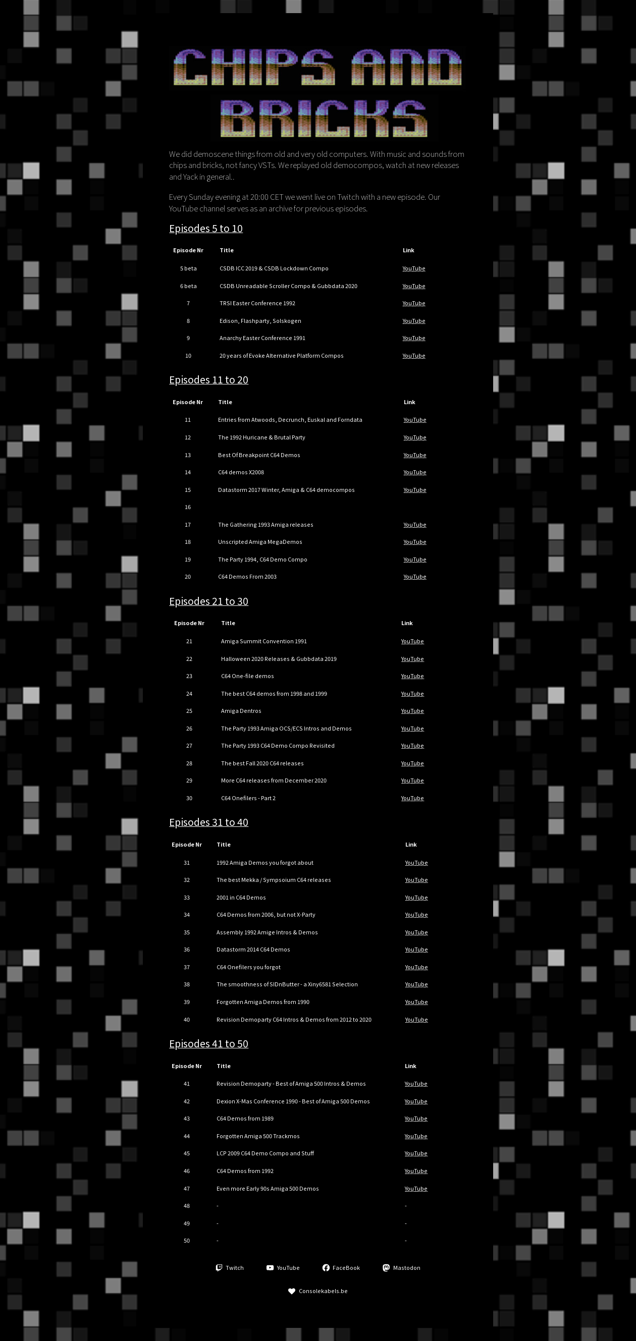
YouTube (414, 268)
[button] (230, 1267)
